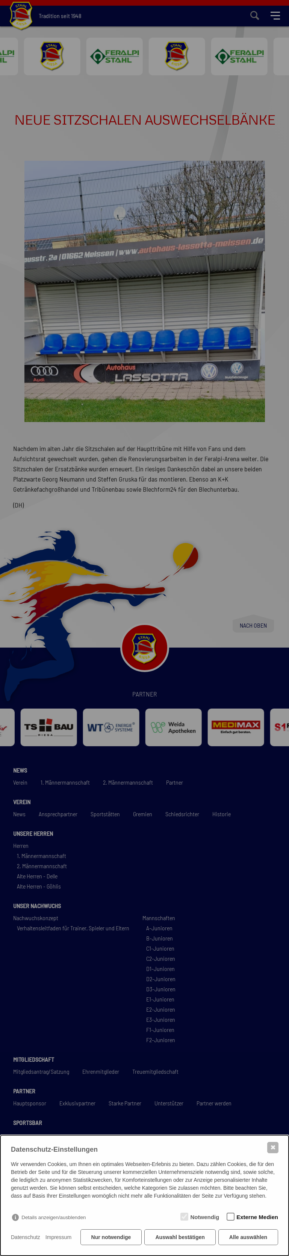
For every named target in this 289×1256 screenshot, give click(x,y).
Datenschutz (25, 1237)
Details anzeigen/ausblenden (53, 1217)
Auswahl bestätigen (179, 1237)
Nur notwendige (111, 1237)
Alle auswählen (248, 1237)
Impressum (58, 1237)
